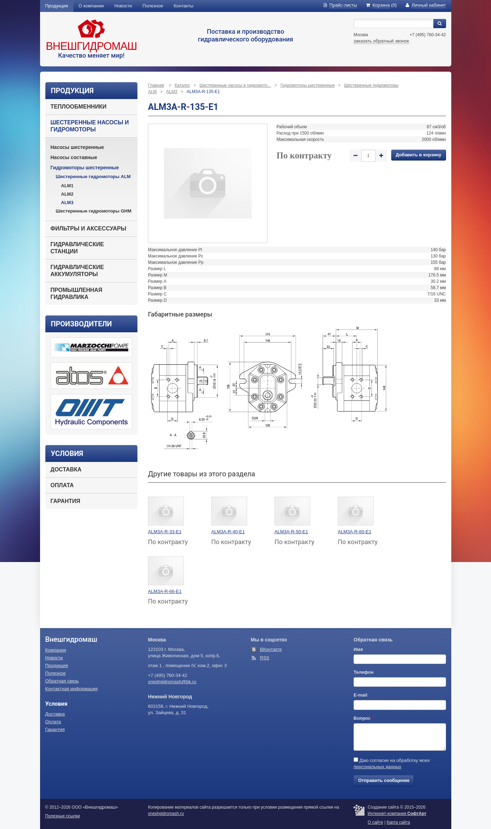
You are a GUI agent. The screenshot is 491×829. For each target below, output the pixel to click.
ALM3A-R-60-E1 (354, 531)
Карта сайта (398, 822)
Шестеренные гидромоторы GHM (93, 211)
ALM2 (67, 194)
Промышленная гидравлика (77, 293)
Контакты (183, 5)
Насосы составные (74, 157)
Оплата (62, 485)
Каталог (182, 85)
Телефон (364, 672)
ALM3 (67, 202)
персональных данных (377, 766)
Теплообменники (78, 107)
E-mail (360, 695)
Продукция (56, 5)
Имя (358, 649)
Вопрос (364, 718)
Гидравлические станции (77, 247)
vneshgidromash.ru (166, 813)
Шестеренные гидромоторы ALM (93, 176)
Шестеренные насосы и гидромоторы (90, 125)
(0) (381, 5)
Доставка (66, 469)
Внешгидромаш (91, 46)
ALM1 (67, 185)
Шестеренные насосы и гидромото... (235, 85)
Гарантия (65, 501)
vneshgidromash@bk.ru (172, 681)
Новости (123, 5)
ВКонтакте (271, 649)
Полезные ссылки (62, 816)
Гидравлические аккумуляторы (77, 270)
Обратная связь (62, 681)
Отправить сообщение (383, 780)
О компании (91, 5)
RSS (265, 657)
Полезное (153, 5)
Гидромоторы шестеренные (85, 167)
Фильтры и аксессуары (89, 228)
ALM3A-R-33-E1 (164, 531)
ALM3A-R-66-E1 (164, 591)
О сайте (375, 822)
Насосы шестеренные (77, 147)
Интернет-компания (397, 813)
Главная (156, 85)
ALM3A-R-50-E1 (291, 531)
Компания (55, 650)
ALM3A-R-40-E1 (228, 531)
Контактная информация (71, 688)
